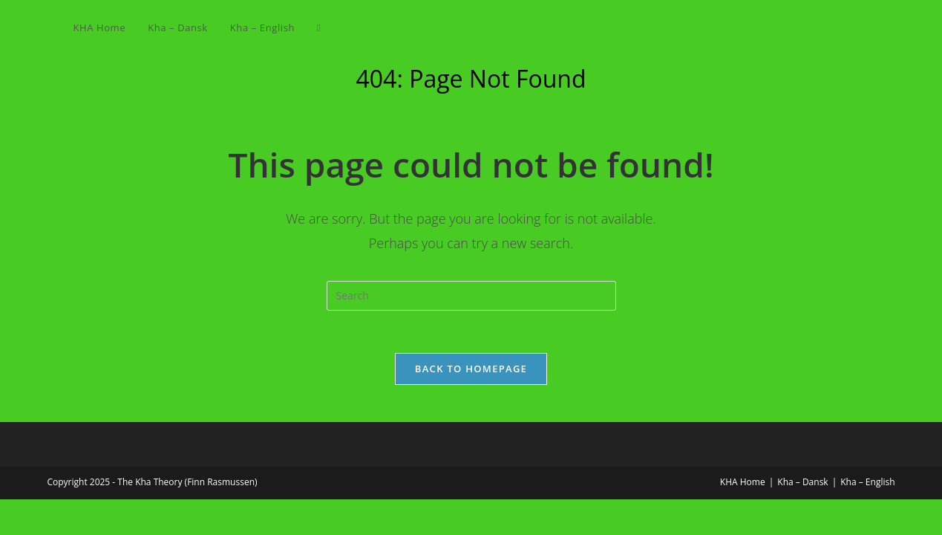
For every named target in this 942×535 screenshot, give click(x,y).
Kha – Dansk (802, 484)
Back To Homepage (471, 370)
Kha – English (867, 484)
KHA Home (742, 484)
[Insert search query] (471, 296)
